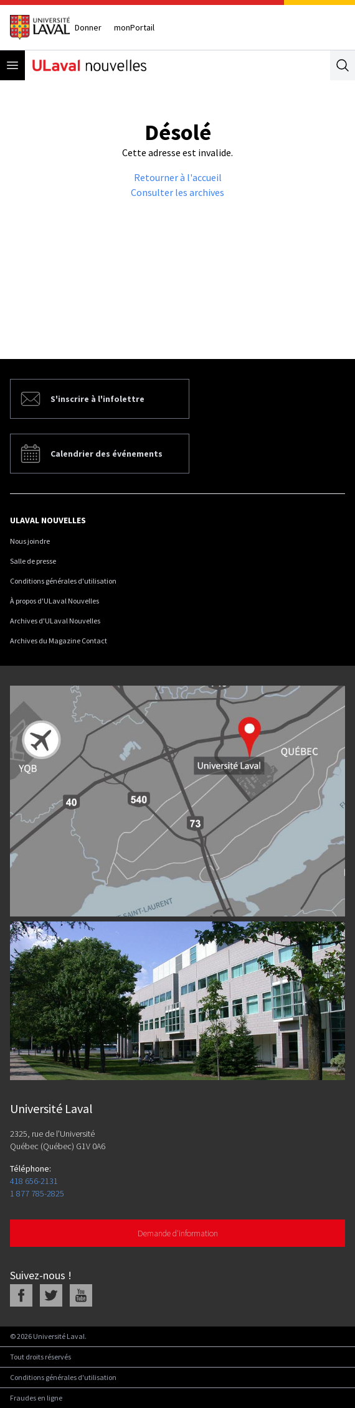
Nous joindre (30, 541)
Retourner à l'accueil (178, 177)
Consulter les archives (177, 192)
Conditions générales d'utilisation (63, 580)
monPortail (134, 27)
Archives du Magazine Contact (58, 640)
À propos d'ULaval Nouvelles (54, 600)
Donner (88, 27)
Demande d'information (178, 1233)
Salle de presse (33, 561)
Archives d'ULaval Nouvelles (55, 620)
